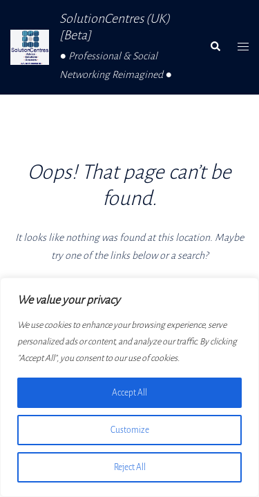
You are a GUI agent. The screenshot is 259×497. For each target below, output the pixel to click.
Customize (130, 430)
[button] (214, 46)
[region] (129, 387)
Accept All (129, 393)
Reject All (129, 467)
